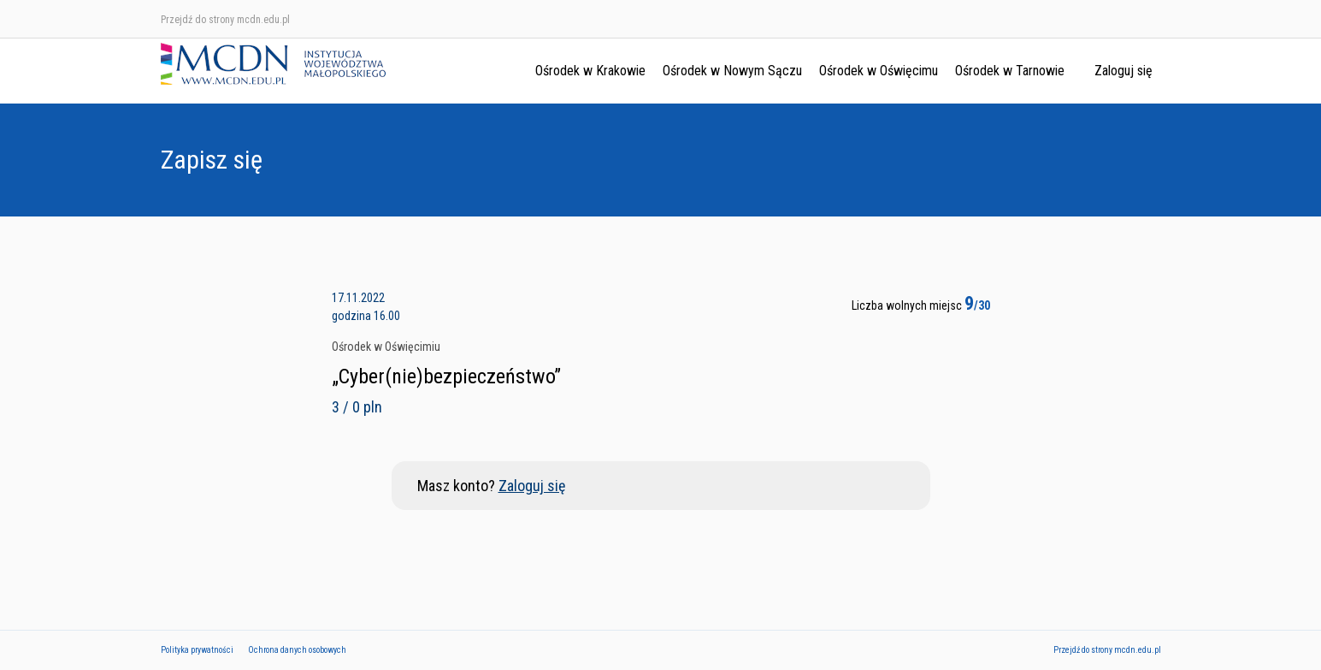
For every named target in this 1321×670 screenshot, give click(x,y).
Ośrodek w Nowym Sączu (732, 70)
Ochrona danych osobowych (297, 650)
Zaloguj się (1123, 70)
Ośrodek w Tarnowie (1009, 70)
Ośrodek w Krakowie (590, 70)
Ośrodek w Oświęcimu (878, 70)
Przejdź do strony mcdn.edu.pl (225, 20)
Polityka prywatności (197, 650)
